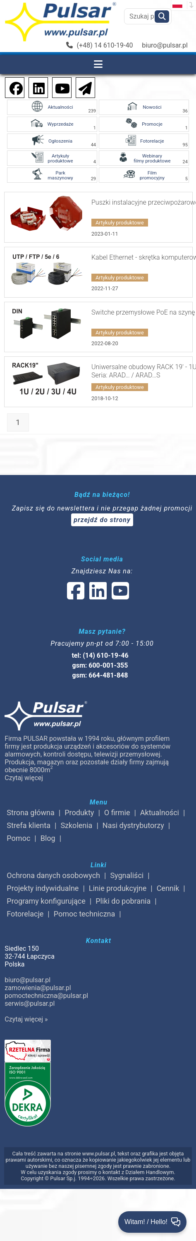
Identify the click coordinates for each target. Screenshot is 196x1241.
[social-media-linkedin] (35, 87)
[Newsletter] (82, 87)
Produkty (79, 812)
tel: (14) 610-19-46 (100, 655)
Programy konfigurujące (46, 901)
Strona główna (30, 812)
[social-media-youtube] (60, 87)
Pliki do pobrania (123, 901)
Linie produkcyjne (117, 888)
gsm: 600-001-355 (100, 665)
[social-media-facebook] (12, 87)
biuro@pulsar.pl (165, 45)
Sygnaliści (126, 875)
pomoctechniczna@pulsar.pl (46, 996)
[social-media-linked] (97, 596)
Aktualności (159, 812)
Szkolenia (76, 825)
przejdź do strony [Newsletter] (102, 520)
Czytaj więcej (24, 778)
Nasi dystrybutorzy (133, 825)
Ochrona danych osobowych (53, 875)
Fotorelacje (25, 913)
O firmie (117, 812)
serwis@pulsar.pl (30, 1003)
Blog (48, 838)
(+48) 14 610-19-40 (99, 45)
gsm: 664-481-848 (100, 675)
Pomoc (18, 838)
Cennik (168, 888)
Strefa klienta (28, 825)
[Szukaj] (162, 16)
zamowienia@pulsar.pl (38, 988)
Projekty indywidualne (43, 888)
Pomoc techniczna (84, 913)
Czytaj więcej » (26, 1019)
